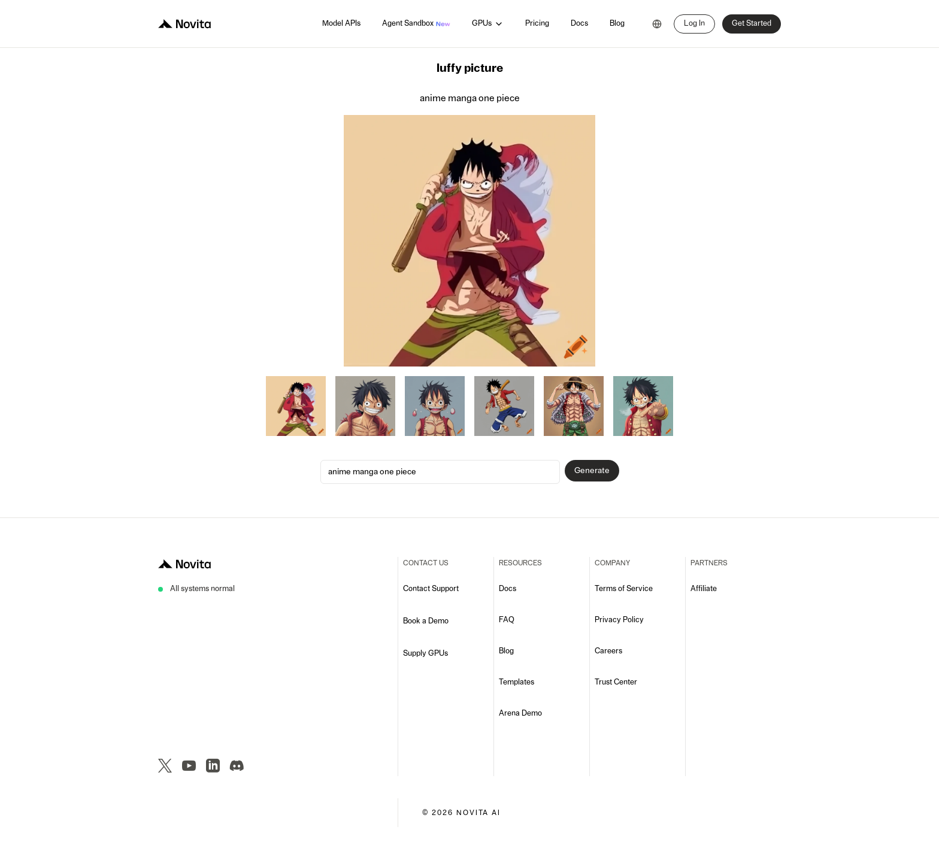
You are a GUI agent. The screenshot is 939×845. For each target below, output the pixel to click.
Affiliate (703, 589)
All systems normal (202, 589)
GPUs (488, 24)
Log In (694, 24)
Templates (516, 682)
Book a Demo (426, 621)
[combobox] (657, 24)
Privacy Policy (619, 620)
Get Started (751, 24)
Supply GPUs (425, 654)
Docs (579, 24)
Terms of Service (624, 589)
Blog (617, 24)
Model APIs (341, 24)
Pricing (537, 24)
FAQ (506, 620)
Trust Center (616, 682)
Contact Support (431, 589)
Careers (608, 651)
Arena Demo (520, 713)
